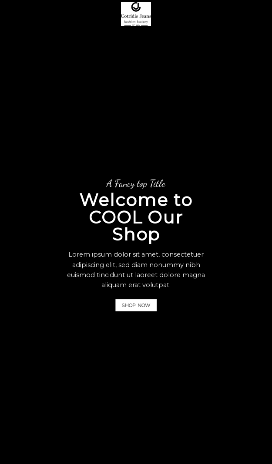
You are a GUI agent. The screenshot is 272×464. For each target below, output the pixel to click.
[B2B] (12, 14)
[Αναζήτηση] (245, 14)
